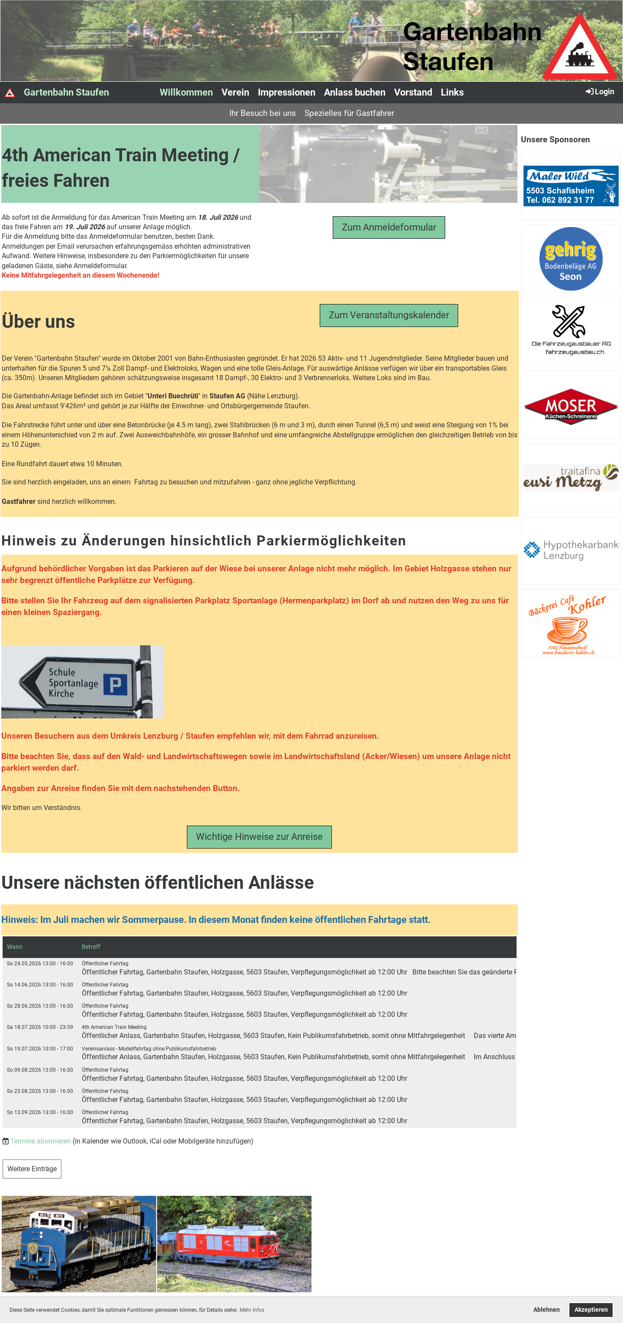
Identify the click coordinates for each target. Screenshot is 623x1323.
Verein (235, 92)
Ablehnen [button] (546, 1309)
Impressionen (286, 92)
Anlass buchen (354, 92)
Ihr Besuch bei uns (262, 113)
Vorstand (413, 92)
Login (599, 91)
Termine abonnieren (40, 1141)
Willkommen (186, 92)
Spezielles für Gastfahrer (349, 113)
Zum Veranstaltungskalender (389, 315)
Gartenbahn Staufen (66, 92)
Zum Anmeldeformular (389, 227)
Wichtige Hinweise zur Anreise (259, 836)
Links (452, 92)
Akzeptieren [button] (591, 1309)
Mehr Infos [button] (252, 1310)
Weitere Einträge (32, 1169)
